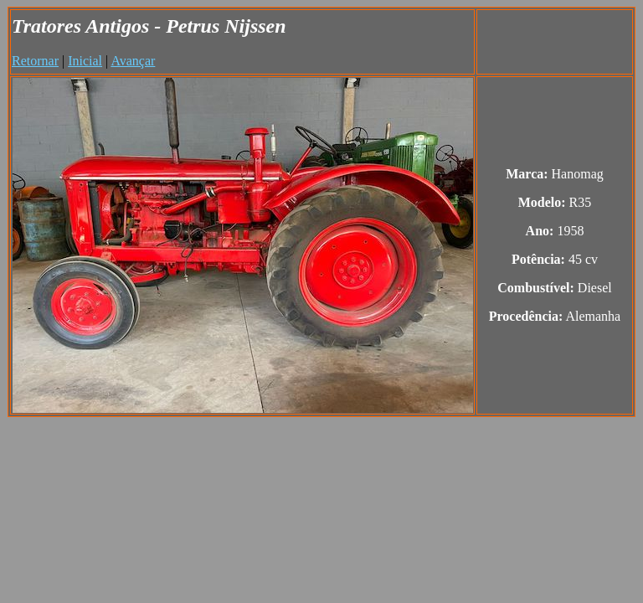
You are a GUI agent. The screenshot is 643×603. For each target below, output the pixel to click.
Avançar (133, 61)
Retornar (35, 61)
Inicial (85, 61)
